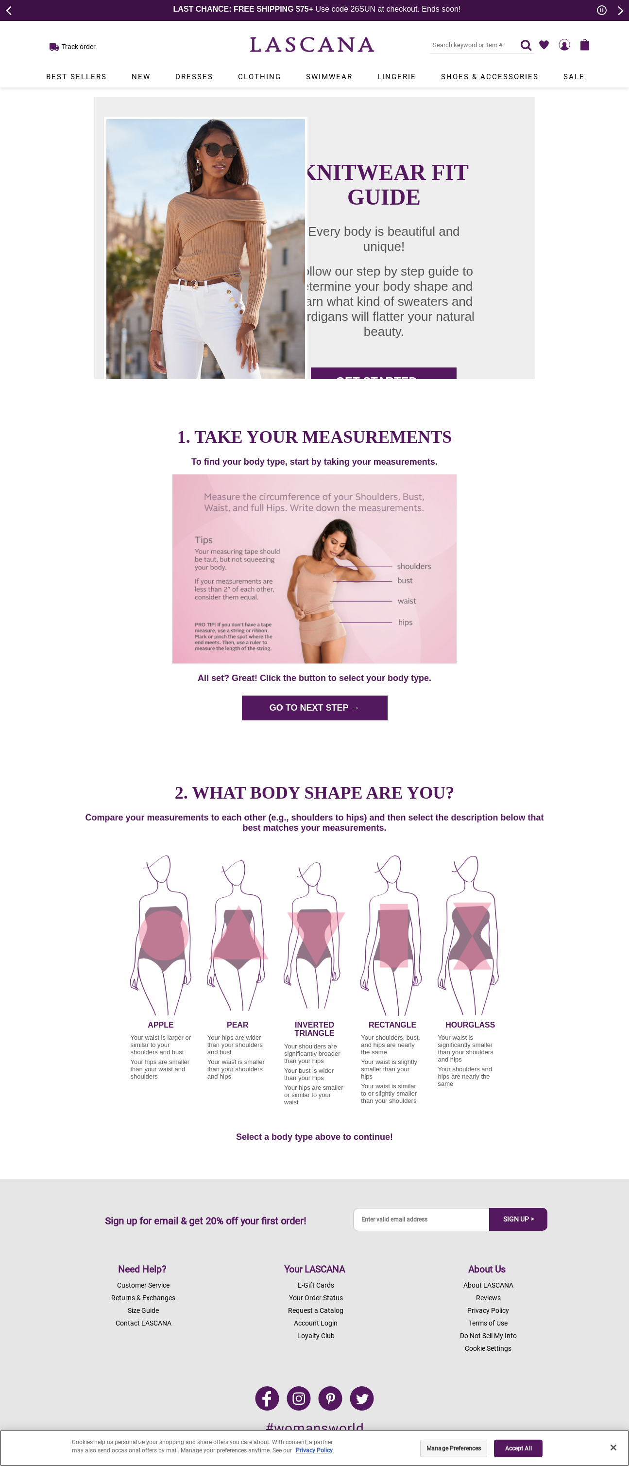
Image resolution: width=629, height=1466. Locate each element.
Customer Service (143, 1285)
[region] (314, 1448)
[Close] (613, 1447)
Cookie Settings (488, 1348)
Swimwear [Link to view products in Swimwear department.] (329, 76)
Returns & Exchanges (143, 1298)
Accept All (518, 1448)
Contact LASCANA (143, 1323)
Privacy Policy (488, 1310)
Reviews (488, 1298)
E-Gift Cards (316, 1285)
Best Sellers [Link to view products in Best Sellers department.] (76, 76)
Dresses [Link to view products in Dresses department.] (194, 76)
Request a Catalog (315, 1310)
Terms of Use (488, 1323)
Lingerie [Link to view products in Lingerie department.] (396, 76)
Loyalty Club (316, 1336)
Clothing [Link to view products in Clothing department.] (259, 76)
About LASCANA (488, 1285)
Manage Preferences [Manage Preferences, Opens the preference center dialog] (453, 1448)
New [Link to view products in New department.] (141, 76)
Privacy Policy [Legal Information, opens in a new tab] (314, 1450)
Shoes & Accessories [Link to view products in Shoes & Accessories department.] (490, 76)
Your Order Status (316, 1298)
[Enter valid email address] (421, 1220)
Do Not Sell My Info (488, 1336)
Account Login (316, 1323)
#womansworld (314, 1428)
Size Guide (143, 1310)
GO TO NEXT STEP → (314, 708)
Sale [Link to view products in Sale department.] (574, 76)
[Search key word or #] (469, 44)
